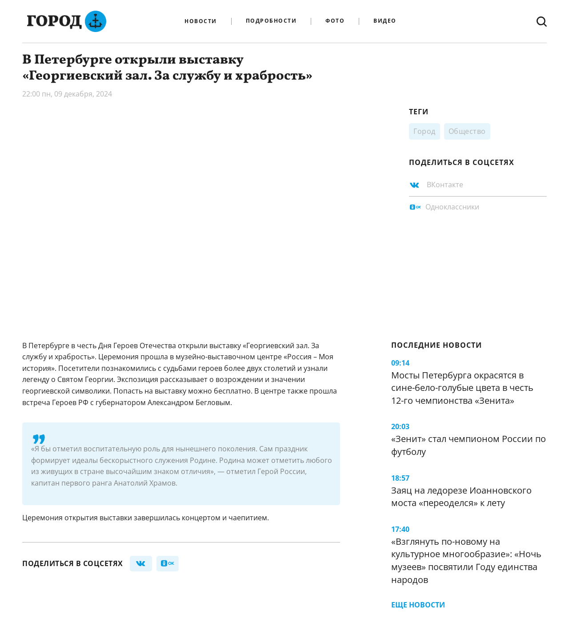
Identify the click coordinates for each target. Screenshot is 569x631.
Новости (200, 21)
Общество (467, 131)
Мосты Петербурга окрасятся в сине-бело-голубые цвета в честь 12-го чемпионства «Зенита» (462, 387)
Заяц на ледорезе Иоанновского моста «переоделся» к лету (461, 496)
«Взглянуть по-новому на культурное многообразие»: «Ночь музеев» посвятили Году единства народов (466, 560)
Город (424, 131)
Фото (335, 21)
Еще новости (418, 605)
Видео (385, 21)
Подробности (271, 21)
